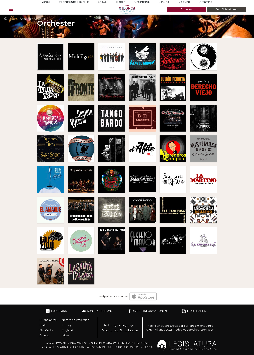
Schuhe (164, 1)
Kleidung (184, 1)
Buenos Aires (48, 320)
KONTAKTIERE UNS (97, 311)
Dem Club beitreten (226, 9)
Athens (44, 335)
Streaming (205, 1)
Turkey (66, 325)
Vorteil (46, 1)
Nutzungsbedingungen (120, 325)
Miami (65, 335)
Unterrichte (142, 1)
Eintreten (186, 9)
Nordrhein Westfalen (75, 320)
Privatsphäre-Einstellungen (120, 330)
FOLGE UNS (56, 311)
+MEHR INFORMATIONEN (147, 311)
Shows (102, 1)
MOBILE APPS (194, 311)
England (67, 330)
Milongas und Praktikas (74, 1)
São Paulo (46, 330)
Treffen (120, 1)
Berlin (43, 325)
